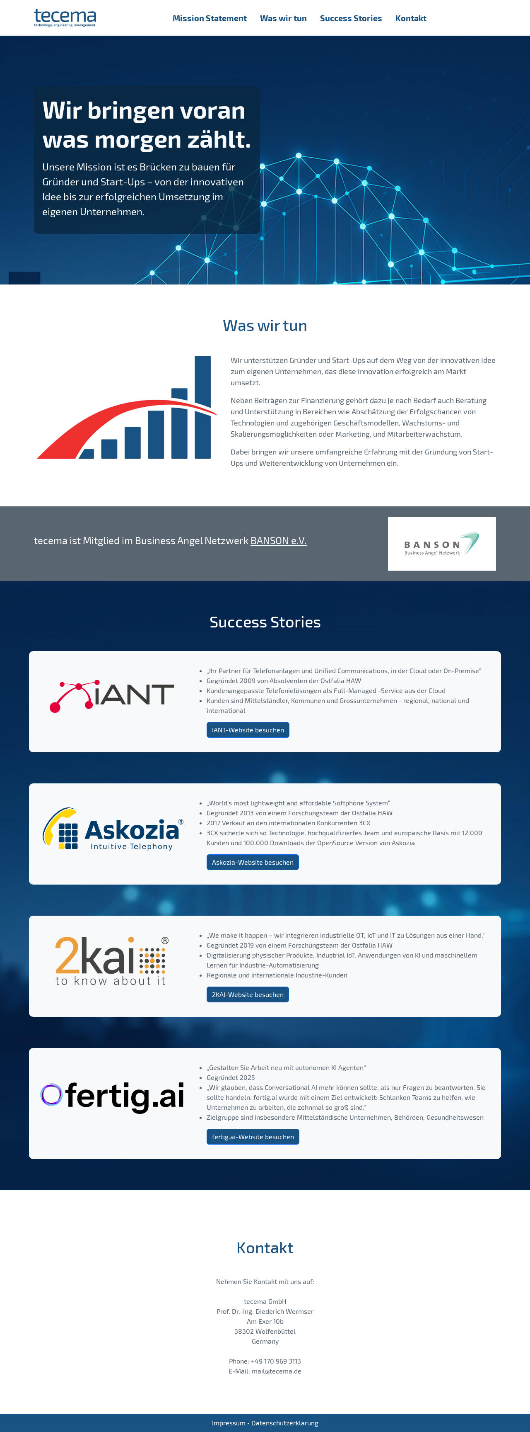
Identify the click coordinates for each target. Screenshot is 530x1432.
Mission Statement (210, 18)
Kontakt (410, 18)
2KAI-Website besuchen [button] (248, 994)
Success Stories (351, 18)
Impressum (229, 1423)
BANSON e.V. (279, 540)
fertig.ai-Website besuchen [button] (253, 1136)
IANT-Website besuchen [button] (248, 730)
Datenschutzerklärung (284, 1423)
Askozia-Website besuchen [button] (253, 862)
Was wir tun (283, 18)
